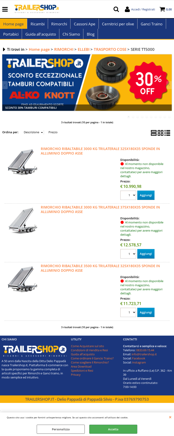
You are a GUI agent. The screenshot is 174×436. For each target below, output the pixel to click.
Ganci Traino (151, 24)
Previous (5, 87)
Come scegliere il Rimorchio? (90, 365)
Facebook (138, 361)
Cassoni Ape (84, 24)
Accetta (113, 429)
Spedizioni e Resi (82, 373)
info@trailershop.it (144, 357)
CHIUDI (170, 417)
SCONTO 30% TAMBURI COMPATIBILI (31, 110)
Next (169, 87)
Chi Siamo (71, 36)
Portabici (11, 36)
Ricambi (37, 24)
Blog (90, 36)
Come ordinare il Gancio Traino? (92, 361)
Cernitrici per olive (118, 24)
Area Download (81, 369)
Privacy (76, 377)
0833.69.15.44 (145, 353)
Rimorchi (59, 24)
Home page (13, 24)
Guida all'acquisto (40, 36)
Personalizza (61, 429)
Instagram (139, 365)
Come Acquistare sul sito (87, 348)
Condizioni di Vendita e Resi (89, 353)
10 (169, 119)
